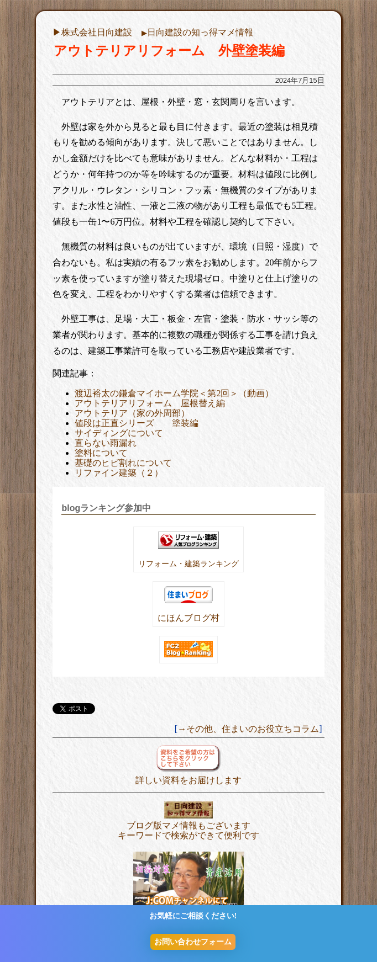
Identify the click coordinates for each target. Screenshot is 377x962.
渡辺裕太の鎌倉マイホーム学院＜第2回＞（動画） (174, 393)
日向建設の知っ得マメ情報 (197, 32)
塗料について (101, 453)
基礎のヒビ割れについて (123, 462)
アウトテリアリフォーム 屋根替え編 (150, 403)
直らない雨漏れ (106, 443)
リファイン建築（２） (119, 472)
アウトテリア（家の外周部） (132, 413)
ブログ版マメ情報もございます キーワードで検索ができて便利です (188, 825)
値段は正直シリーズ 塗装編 (136, 423)
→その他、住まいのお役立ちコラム (248, 729)
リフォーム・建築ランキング (188, 563)
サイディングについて (119, 433)
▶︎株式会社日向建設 (92, 32)
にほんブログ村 (188, 618)
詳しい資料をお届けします (188, 775)
